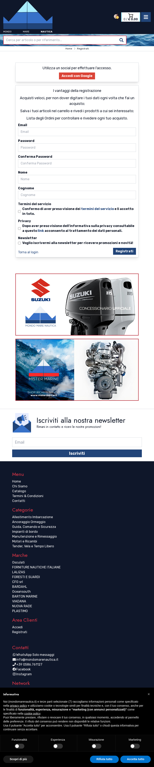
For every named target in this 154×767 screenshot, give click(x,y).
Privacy (24, 221)
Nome (22, 172)
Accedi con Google (77, 76)
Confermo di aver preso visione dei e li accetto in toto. (78, 211)
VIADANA (19, 601)
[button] (148, 694)
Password (26, 141)
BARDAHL (19, 587)
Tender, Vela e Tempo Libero (33, 546)
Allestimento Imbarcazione (32, 517)
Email (22, 125)
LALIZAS (18, 572)
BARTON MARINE (24, 596)
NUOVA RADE (22, 606)
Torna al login (28, 252)
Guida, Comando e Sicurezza (34, 527)
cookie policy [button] (32, 713)
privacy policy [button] (18, 705)
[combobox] (64, 40)
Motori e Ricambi (24, 541)
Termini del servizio (34, 204)
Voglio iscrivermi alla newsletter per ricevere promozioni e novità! (77, 243)
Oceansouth (21, 591)
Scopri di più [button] (18, 759)
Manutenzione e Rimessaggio (34, 536)
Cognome (26, 188)
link (41, 231)
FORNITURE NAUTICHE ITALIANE (36, 567)
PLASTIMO (20, 611)
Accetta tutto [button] (135, 759)
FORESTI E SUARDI (26, 577)
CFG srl (17, 582)
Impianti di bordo (25, 532)
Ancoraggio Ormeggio (28, 522)
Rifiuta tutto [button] (104, 759)
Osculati (18, 562)
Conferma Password (35, 157)
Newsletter (27, 238)
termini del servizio (97, 209)
